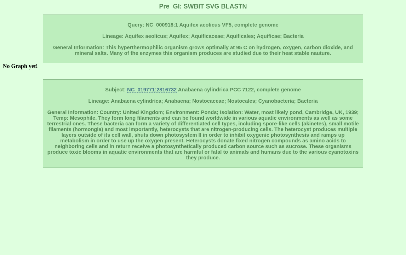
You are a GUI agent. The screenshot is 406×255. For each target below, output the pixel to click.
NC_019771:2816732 (152, 89)
